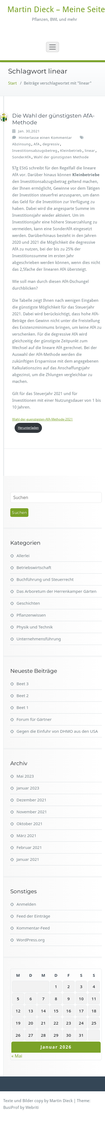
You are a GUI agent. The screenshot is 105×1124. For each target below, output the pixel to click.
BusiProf (11, 1107)
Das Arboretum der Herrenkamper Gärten (57, 591)
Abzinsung (21, 144)
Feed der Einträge (33, 916)
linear (90, 150)
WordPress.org (31, 939)
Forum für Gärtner (34, 719)
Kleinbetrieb (71, 150)
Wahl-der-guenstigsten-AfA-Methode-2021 (42, 419)
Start (12, 83)
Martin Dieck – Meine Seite (56, 9)
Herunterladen (28, 428)
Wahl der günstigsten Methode (61, 157)
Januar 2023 (28, 788)
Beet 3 (23, 683)
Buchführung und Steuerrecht (45, 579)
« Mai (16, 1056)
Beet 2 (23, 695)
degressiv (51, 144)
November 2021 (32, 811)
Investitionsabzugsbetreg (34, 150)
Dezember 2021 (32, 799)
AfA (37, 144)
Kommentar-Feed (33, 928)
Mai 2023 (25, 776)
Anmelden (26, 904)
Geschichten (28, 603)
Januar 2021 (28, 859)
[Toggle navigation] (52, 47)
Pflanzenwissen (31, 615)
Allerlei (23, 555)
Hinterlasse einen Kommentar (45, 137)
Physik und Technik (35, 627)
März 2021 (27, 835)
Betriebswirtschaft (34, 567)
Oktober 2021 (29, 823)
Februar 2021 (29, 847)
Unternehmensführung (39, 638)
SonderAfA (21, 157)
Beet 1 (23, 707)
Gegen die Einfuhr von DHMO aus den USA (57, 731)
